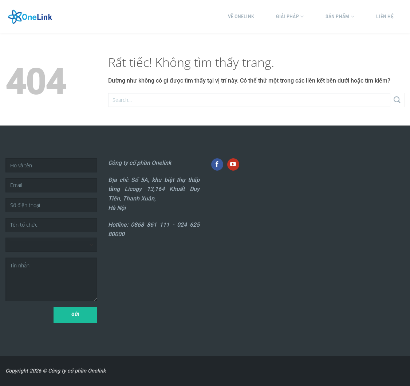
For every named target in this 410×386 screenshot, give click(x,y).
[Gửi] (397, 100)
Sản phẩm (340, 16)
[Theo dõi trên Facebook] (217, 164)
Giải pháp (290, 16)
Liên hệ (385, 16)
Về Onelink (241, 16)
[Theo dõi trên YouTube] (233, 164)
